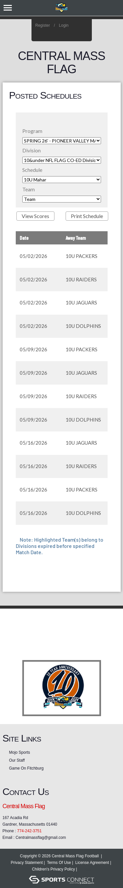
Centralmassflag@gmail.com (41, 837)
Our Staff (17, 760)
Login (64, 25)
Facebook (75, 34)
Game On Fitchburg (26, 768)
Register (42, 25)
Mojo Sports (19, 752)
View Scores (35, 216)
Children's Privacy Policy (53, 869)
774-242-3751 (29, 831)
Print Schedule (87, 216)
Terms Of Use (59, 862)
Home (84, 34)
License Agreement (92, 862)
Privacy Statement (27, 862)
